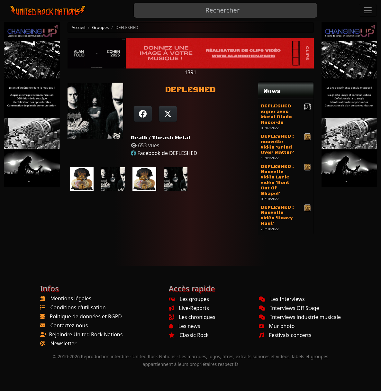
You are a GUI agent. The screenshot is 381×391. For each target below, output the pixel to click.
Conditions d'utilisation (78, 307)
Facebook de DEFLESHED (167, 153)
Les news (184, 326)
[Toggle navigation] (368, 10)
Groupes (100, 27)
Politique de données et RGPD (86, 316)
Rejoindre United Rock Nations (86, 334)
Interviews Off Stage (289, 308)
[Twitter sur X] (168, 114)
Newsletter (63, 343)
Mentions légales (71, 298)
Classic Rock (189, 335)
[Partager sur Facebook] (142, 114)
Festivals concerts (285, 335)
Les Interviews (282, 299)
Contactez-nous (69, 325)
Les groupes (189, 299)
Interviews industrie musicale (300, 317)
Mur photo (277, 326)
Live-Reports (189, 308)
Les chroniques (192, 317)
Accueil (79, 27)
